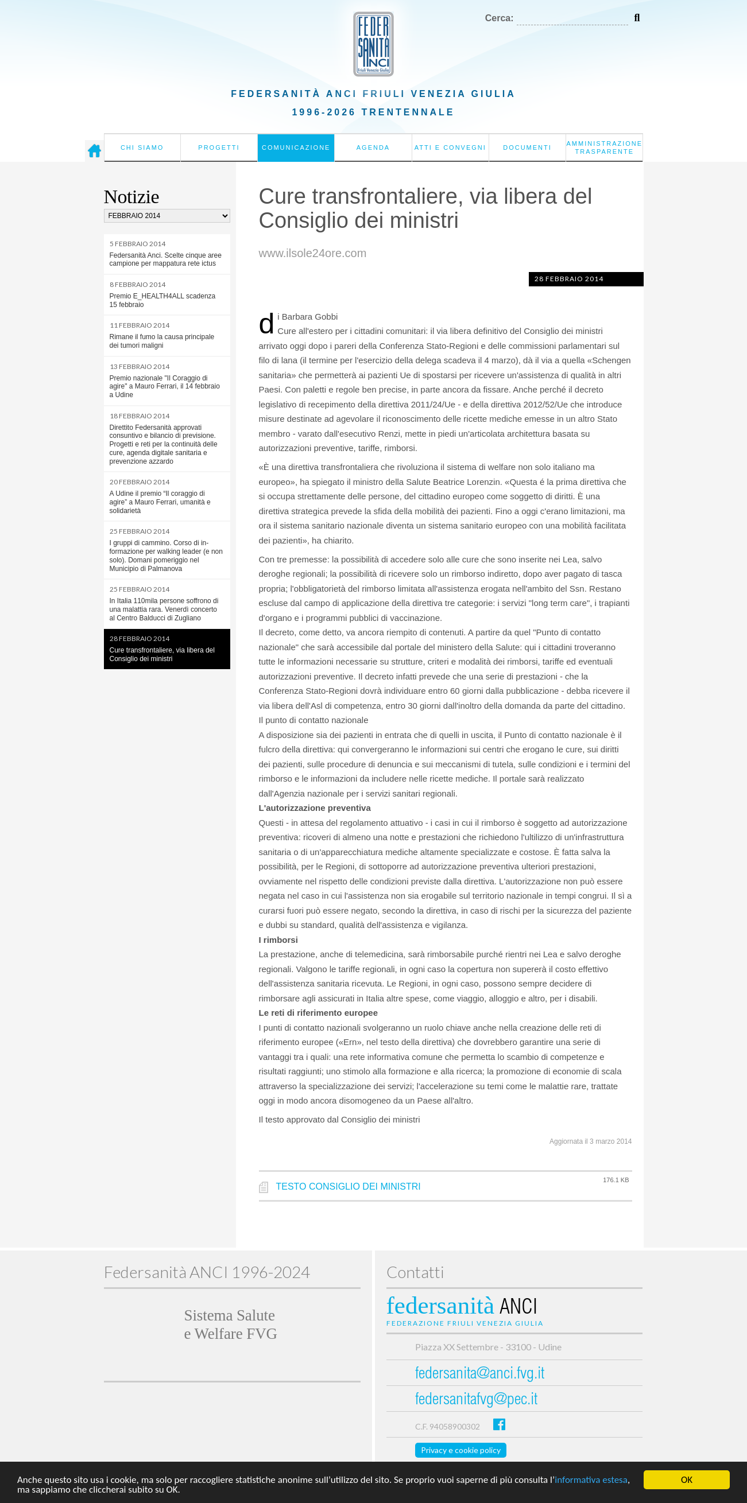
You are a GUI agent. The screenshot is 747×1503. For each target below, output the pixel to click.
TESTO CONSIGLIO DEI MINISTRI (348, 1186)
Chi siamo (142, 147)
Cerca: (499, 18)
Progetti (218, 147)
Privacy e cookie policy (461, 1450)
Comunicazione (296, 147)
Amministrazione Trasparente (604, 147)
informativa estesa (591, 1480)
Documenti (527, 147)
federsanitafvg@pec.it (476, 1400)
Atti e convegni (450, 147)
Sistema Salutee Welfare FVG (230, 1324)
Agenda (373, 147)
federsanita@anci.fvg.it (479, 1374)
